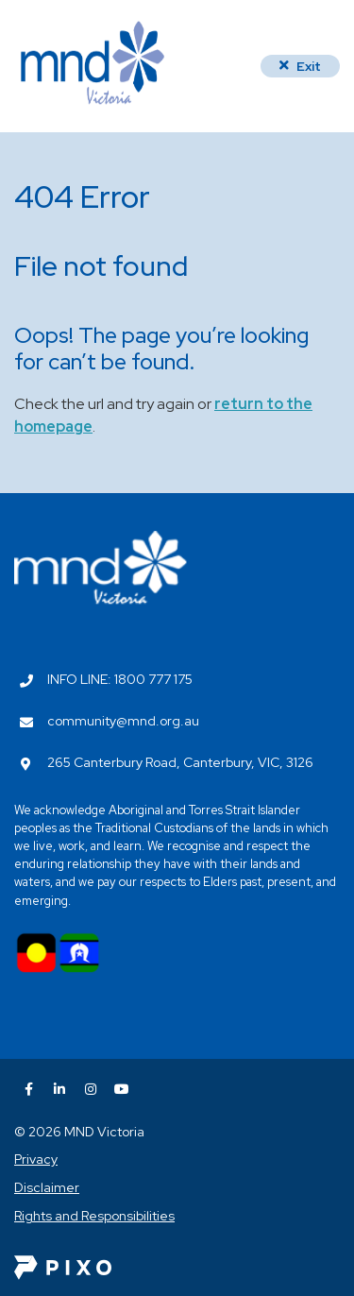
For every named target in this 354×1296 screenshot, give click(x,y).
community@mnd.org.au (123, 720)
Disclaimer (46, 1187)
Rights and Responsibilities (94, 1215)
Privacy (36, 1159)
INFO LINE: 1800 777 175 (120, 679)
